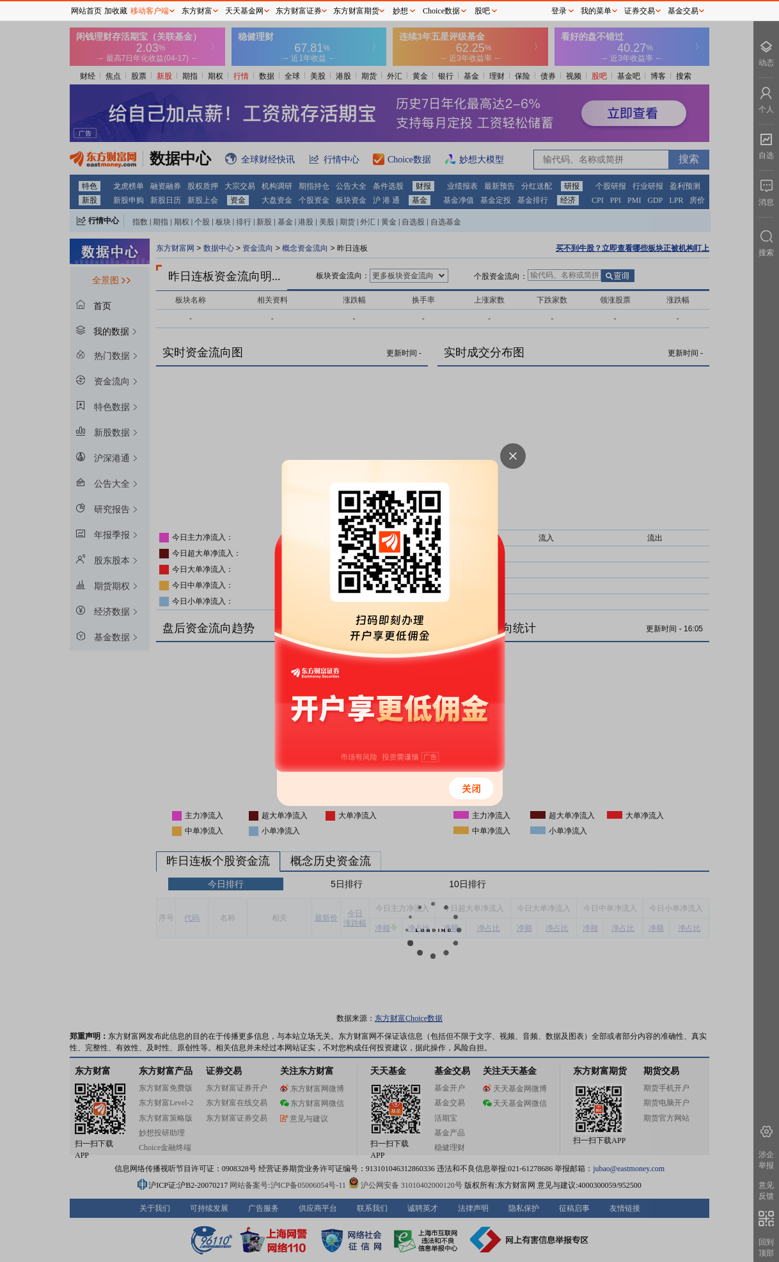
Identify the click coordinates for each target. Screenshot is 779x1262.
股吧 (482, 10)
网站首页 (86, 10)
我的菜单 (596, 10)
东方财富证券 (299, 10)
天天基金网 (244, 10)
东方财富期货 (356, 10)
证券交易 (639, 10)
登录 (559, 10)
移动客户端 (149, 10)
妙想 (400, 10)
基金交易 (683, 10)
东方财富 (197, 10)
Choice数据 (441, 10)
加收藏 (115, 10)
